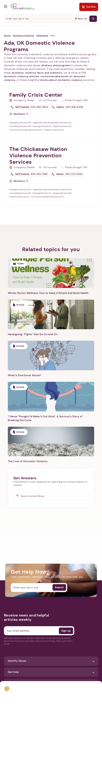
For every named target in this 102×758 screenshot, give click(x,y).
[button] (18, 114)
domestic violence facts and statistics (37, 72)
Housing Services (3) (42, 126)
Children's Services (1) (53, 130)
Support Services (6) (62, 193)
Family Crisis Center (36, 94)
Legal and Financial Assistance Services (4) (52, 189)
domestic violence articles (21, 76)
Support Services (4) (62, 126)
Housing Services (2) (42, 193)
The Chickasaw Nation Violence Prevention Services (38, 155)
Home (7, 35)
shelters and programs (56, 65)
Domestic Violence (23, 35)
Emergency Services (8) (20, 122)
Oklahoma (42, 35)
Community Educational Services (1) (26, 130)
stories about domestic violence (61, 80)
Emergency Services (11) (20, 189)
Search (59, 587)
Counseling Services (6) (20, 126)
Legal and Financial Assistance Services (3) (52, 122)
